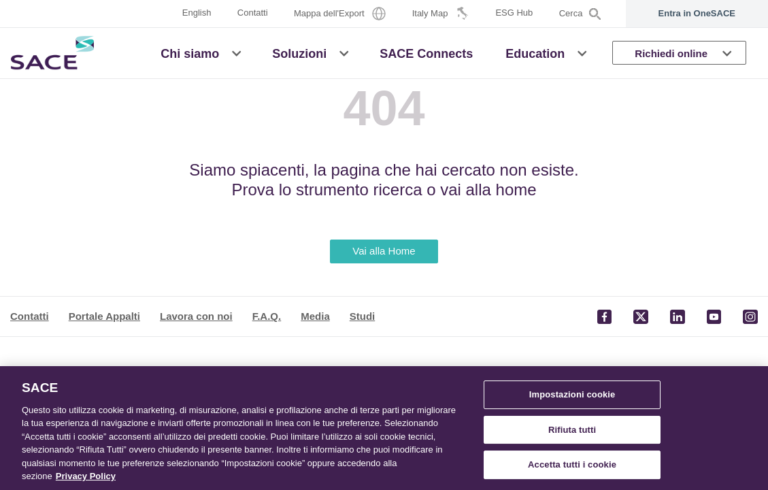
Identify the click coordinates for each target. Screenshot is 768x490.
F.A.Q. (267, 316)
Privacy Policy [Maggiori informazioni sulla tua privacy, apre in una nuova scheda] (86, 476)
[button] (236, 52)
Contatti (29, 316)
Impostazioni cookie (572, 394)
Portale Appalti (104, 316)
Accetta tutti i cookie (572, 464)
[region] (384, 428)
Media (315, 316)
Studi (362, 316)
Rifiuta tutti (572, 430)
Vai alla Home (383, 251)
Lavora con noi (196, 316)
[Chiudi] (746, 427)
